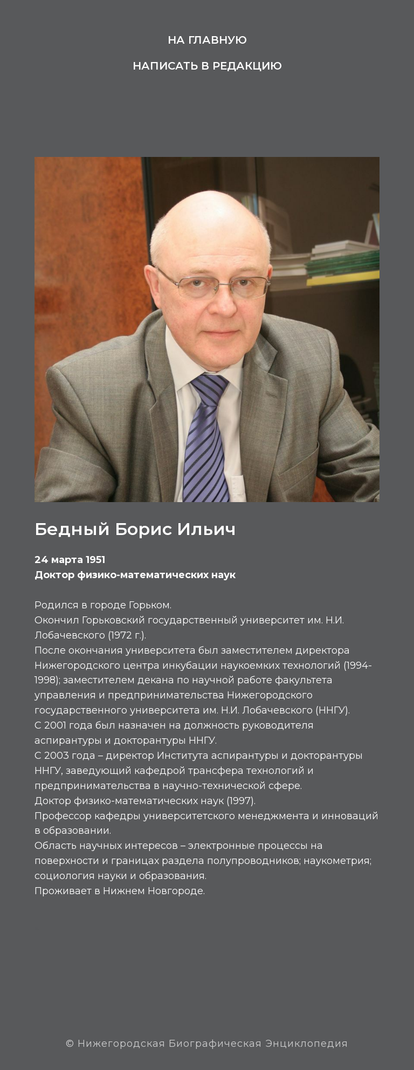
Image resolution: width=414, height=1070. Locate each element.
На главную (207, 39)
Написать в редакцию (207, 65)
